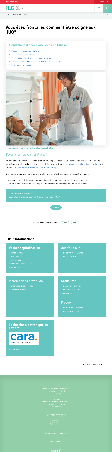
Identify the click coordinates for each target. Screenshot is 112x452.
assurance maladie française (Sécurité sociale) (33, 107)
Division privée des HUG (56, 418)
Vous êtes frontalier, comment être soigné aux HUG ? (34, 137)
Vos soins (15, 196)
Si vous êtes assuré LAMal (22, 59)
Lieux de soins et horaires (22, 225)
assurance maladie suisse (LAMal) (82, 104)
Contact (55, 362)
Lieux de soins (54, 381)
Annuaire (28, 434)
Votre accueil (17, 192)
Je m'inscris (16, 289)
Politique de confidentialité (84, 434)
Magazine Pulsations (72, 225)
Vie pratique (16, 199)
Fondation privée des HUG (56, 396)
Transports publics (19, 229)
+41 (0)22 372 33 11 (56, 355)
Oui (65, 162)
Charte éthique (27, 438)
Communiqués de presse (73, 247)
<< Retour (56, 147)
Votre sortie (16, 207)
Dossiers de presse (71, 251)
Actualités (67, 233)
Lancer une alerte (84, 438)
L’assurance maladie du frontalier (25, 56)
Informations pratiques (21, 77)
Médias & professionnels (55, 373)
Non (74, 162)
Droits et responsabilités (22, 203)
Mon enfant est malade (73, 192)
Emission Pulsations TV (73, 229)
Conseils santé (69, 196)
